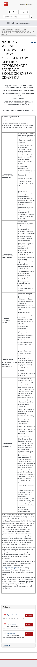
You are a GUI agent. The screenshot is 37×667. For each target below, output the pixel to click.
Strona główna (5, 29)
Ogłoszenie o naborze (20, 615)
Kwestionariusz (20, 624)
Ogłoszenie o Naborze (20, 29)
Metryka (6, 645)
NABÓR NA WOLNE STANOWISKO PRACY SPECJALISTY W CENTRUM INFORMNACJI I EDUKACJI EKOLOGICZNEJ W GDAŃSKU (17, 33)
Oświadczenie (20, 633)
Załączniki (7, 607)
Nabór (11, 29)
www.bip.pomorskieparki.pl (10, 568)
